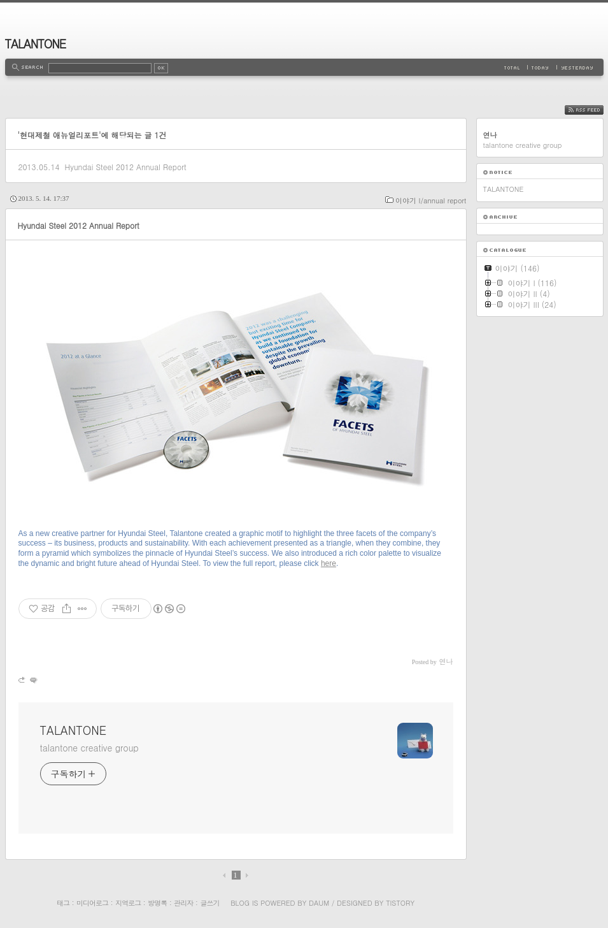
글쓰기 (209, 903)
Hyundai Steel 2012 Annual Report (125, 166)
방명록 (157, 903)
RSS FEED (594, 110)
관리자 (183, 903)
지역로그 (128, 903)
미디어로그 (92, 903)
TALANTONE (35, 44)
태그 (63, 903)
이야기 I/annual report (431, 200)
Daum (319, 903)
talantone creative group (89, 747)
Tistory (400, 903)
